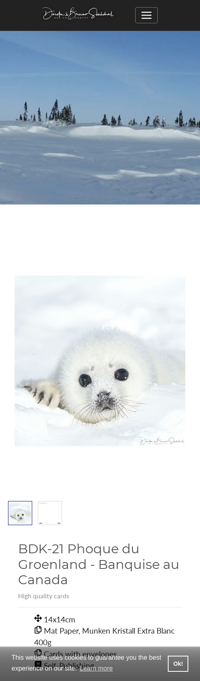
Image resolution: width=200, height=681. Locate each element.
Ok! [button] (178, 664)
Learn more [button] (96, 668)
